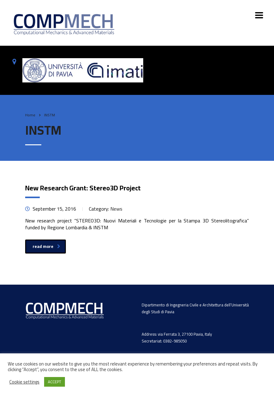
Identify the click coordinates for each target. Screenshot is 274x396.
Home (30, 115)
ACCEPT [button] (54, 381)
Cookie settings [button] (24, 382)
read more (46, 246)
